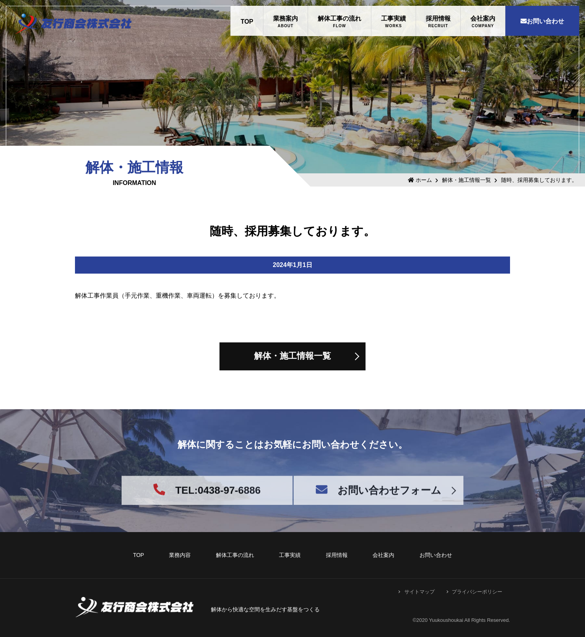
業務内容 (180, 555)
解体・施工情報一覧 (466, 180)
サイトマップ (419, 592)
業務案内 (285, 18)
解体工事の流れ (339, 18)
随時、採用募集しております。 (539, 180)
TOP (246, 21)
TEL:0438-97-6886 (207, 497)
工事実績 (393, 18)
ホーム (420, 180)
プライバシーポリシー (477, 592)
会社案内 (482, 18)
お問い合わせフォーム (378, 497)
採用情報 (438, 18)
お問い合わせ (542, 21)
